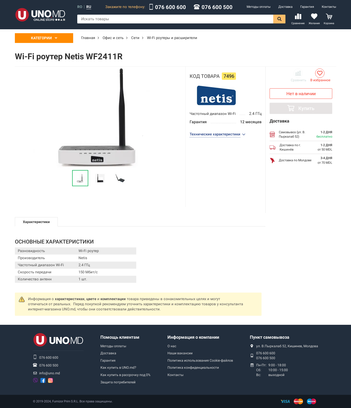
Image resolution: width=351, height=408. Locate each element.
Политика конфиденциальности (193, 367)
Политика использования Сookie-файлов (200, 360)
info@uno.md (49, 373)
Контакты (329, 7)
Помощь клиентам (119, 337)
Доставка (285, 7)
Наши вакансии (180, 353)
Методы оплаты (259, 7)
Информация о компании (193, 337)
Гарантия (307, 7)
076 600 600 (170, 7)
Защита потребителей (118, 382)
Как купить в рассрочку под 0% (125, 375)
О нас (171, 346)
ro (79, 7)
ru (88, 7)
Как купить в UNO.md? (118, 367)
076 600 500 (217, 7)
